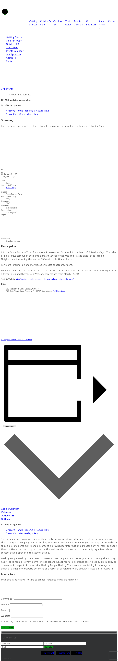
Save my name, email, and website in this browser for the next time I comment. (47, 624)
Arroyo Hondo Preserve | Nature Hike (27, 110)
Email (5, 613)
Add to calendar (10, 426)
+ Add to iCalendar (24, 340)
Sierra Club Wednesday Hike (22, 114)
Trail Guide (68, 23)
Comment (7, 601)
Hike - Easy (11, 187)
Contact (112, 21)
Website (5, 618)
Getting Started (33, 23)
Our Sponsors (91, 23)
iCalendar (6, 512)
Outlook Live (8, 518)
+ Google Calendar (8, 340)
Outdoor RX (58, 23)
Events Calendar (79, 23)
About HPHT (102, 23)
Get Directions (59, 291)
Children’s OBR (45, 23)
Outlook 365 (7, 515)
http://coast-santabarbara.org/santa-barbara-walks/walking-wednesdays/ (45, 279)
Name (5, 607)
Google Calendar (10, 508)
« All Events (7, 88)
